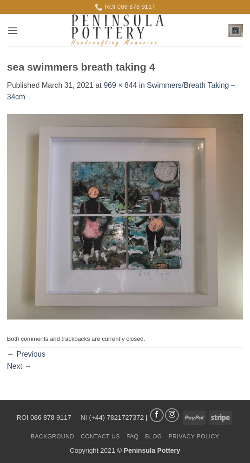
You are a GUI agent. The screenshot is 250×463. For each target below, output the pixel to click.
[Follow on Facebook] (157, 415)
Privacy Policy (193, 436)
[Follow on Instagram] (172, 415)
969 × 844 (120, 85)
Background (52, 436)
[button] (12, 30)
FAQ (132, 436)
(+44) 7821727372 (116, 417)
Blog (153, 436)
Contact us (100, 436)
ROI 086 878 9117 (45, 417)
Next (19, 366)
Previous (26, 354)
